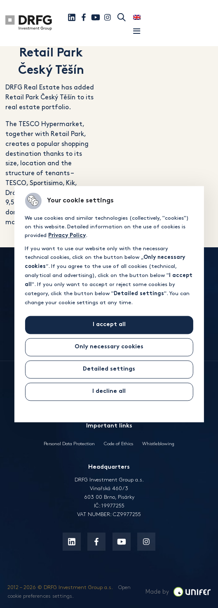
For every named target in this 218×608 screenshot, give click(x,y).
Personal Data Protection (69, 443)
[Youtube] (95, 17)
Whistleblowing (158, 443)
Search (121, 17)
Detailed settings (109, 369)
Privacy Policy (67, 235)
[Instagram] (107, 17)
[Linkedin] (71, 17)
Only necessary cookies (109, 347)
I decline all (109, 391)
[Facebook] (83, 17)
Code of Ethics (118, 443)
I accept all (109, 324)
